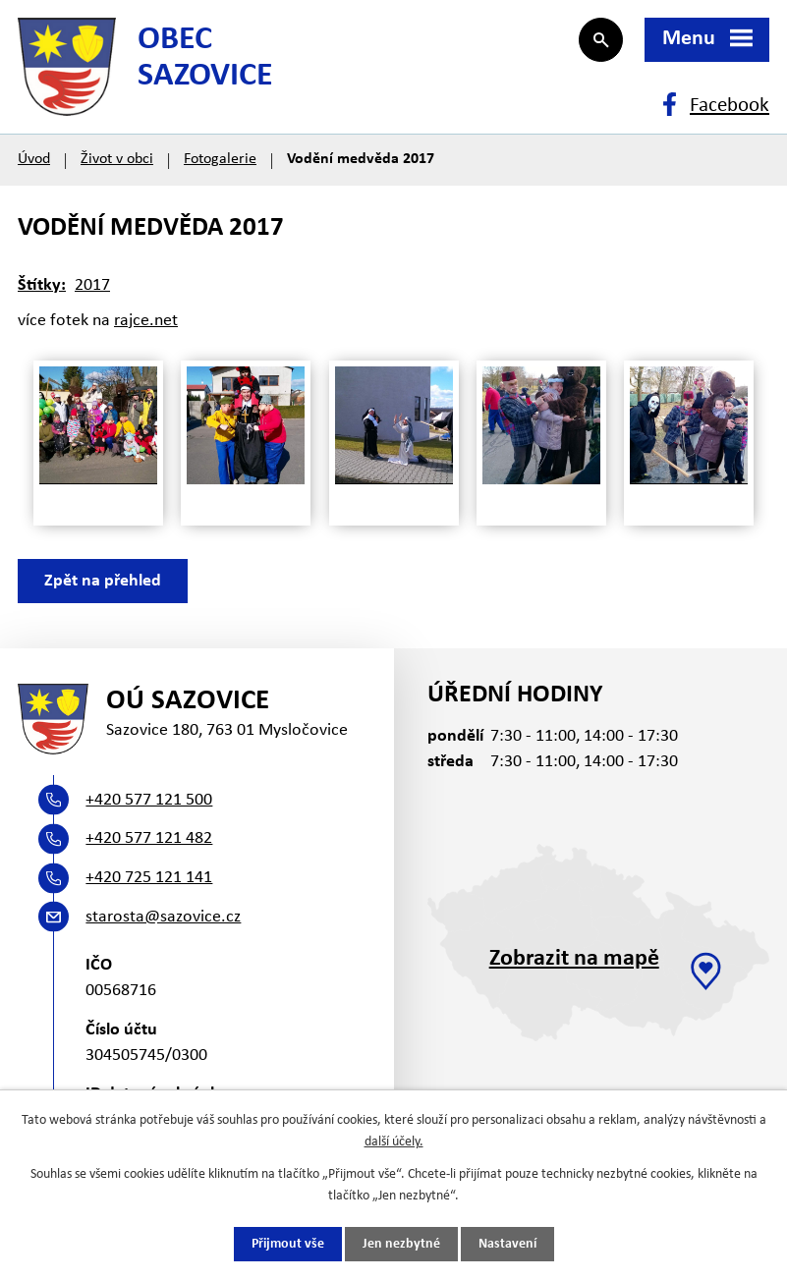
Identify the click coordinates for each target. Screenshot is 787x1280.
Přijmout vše (288, 1244)
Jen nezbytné (401, 1244)
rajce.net (146, 320)
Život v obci (117, 159)
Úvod (34, 159)
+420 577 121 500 (148, 800)
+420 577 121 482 (148, 838)
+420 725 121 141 (148, 877)
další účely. (394, 1142)
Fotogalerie (220, 159)
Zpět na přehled (102, 581)
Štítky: (42, 285)
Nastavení (507, 1244)
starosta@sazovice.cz (163, 917)
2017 (92, 285)
